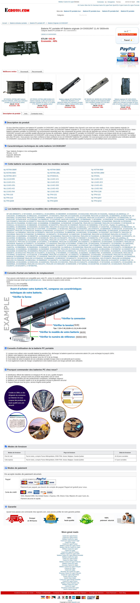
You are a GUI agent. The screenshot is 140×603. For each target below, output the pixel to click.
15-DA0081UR (43, 238)
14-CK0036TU (127, 249)
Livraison (69, 593)
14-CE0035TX (107, 240)
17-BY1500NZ (104, 251)
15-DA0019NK (107, 221)
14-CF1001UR (32, 255)
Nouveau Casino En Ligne (70, 565)
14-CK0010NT (104, 232)
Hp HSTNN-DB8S (53, 170)
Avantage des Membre (96, 593)
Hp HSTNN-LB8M (97, 173)
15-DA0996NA (21, 236)
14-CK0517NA (30, 256)
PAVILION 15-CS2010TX (78, 262)
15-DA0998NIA (21, 249)
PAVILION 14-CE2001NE (122, 221)
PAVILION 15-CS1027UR (59, 227)
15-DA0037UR (105, 264)
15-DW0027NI (92, 238)
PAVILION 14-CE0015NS (78, 229)
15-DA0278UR (20, 218)
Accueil (28, 18)
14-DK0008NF (44, 249)
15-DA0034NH (32, 227)
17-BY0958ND (43, 255)
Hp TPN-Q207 (96, 198)
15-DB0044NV (49, 258)
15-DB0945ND (85, 219)
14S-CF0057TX (115, 232)
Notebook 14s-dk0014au (77, 227)
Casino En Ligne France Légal (70, 541)
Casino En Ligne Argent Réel (70, 575)
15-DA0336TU (73, 221)
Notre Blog (87, 18)
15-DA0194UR (117, 253)
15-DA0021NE (86, 234)
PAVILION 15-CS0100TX (58, 238)
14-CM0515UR (129, 256)
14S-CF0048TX (12, 221)
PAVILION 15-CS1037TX (58, 240)
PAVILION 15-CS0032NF (25, 234)
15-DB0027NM (94, 253)
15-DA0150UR (112, 231)
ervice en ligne (130, 2)
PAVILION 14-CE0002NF (15, 245)
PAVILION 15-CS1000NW (15, 223)
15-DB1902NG (61, 221)
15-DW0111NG (31, 223)
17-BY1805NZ (82, 264)
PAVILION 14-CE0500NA (121, 258)
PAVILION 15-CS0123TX (36, 264)
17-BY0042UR (126, 223)
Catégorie (12, 18)
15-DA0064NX (106, 253)
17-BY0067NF (116, 249)
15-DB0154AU (111, 218)
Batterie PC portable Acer (72, 11)
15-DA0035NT (32, 240)
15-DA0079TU (54, 225)
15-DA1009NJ (92, 232)
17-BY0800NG (53, 242)
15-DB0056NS (114, 216)
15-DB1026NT (105, 236)
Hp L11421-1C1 (53, 179)
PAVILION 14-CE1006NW (86, 231)
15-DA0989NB (43, 223)
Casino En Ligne (70, 542)
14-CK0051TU (116, 262)
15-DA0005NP (32, 238)
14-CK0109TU (70, 218)
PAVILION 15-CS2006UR (90, 236)
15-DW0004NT (42, 260)
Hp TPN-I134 (52, 198)
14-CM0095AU (20, 232)
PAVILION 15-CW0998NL (36, 218)
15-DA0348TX (44, 247)
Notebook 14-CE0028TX (55, 218)
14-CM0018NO (64, 260)
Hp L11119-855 (9, 179)
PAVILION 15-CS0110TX (48, 251)
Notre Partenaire (111, 593)
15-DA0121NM (83, 214)
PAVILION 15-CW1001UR (24, 231)
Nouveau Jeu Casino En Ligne (70, 571)
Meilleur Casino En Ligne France (70, 545)
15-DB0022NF (21, 216)
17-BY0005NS (61, 253)
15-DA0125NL (43, 240)
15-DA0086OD (21, 264)
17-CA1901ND (55, 219)
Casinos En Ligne (70, 568)
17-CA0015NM (70, 231)
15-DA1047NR (55, 247)
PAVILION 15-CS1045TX (36, 253)
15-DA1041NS (84, 221)
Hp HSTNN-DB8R (10, 170)
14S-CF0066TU (95, 245)
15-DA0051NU (44, 262)
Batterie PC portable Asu (91, 11)
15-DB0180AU (84, 256)
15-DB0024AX (115, 227)
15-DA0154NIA (93, 243)
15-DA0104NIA (106, 242)
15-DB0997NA (70, 232)
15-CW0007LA (38, 214)
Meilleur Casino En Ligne (66, 2)
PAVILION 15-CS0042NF (15, 260)
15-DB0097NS (21, 240)
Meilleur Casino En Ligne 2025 (70, 554)
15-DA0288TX (118, 242)
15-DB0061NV (95, 242)
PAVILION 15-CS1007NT (110, 260)
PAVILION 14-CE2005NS (91, 260)
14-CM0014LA (66, 247)
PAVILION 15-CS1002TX (120, 234)
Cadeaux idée (63, 18)
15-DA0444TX (105, 243)
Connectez (100, 2)
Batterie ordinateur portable (18, 23)
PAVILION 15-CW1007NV (122, 255)
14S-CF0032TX (93, 229)
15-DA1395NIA (127, 251)
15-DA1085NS (49, 214)
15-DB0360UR (127, 247)
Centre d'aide (38, 18)
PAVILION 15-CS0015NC (59, 262)
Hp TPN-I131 (52, 195)
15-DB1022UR (116, 229)
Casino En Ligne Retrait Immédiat (70, 579)
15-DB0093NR (20, 227)
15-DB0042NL (21, 238)
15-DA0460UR (106, 256)
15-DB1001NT (60, 258)
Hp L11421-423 (53, 188)
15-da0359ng (73, 240)
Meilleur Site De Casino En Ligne (70, 547)
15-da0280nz (83, 253)
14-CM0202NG (127, 243)
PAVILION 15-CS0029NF (46, 221)
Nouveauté (50, 18)
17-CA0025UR (42, 256)
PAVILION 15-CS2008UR (89, 249)
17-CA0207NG (104, 227)
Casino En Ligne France (70, 536)
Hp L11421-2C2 (53, 182)
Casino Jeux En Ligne (70, 576)
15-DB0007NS (32, 236)
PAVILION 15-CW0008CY (77, 238)
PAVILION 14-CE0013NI (99, 216)
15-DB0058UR (105, 229)
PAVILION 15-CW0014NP (55, 264)
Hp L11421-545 (53, 191)
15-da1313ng (50, 253)
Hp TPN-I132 (96, 195)
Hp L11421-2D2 (53, 185)
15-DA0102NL (128, 229)
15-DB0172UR (82, 243)
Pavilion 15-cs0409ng (118, 238)
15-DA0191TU (11, 242)
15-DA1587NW (93, 264)
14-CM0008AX (95, 221)
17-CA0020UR (51, 243)
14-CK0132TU (59, 231)
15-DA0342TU (51, 234)
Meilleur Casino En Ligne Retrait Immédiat (70, 555)
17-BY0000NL (97, 219)
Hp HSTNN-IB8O (10, 173)
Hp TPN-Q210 (96, 201)
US (69, 600)
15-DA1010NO (72, 245)
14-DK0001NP (66, 223)
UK (71, 600)
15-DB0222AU (32, 216)
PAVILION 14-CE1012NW (57, 256)
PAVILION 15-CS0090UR (69, 225)
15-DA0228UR (108, 219)
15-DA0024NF (76, 260)
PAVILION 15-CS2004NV (111, 223)
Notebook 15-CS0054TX (25, 243)
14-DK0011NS (32, 262)
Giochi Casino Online (70, 589)
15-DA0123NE (43, 227)
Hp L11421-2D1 (9, 185)
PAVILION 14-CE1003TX (96, 218)
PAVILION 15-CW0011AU (67, 251)
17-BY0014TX (82, 251)
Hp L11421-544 (9, 191)
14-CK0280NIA (40, 243)
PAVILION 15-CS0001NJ (34, 258)
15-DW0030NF (93, 251)
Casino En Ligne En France (70, 552)
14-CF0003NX (116, 243)
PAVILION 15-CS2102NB (27, 242)
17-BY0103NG (104, 262)
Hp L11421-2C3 (97, 182)
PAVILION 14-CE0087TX (28, 221)
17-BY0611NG (63, 229)
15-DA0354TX (53, 260)
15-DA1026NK (127, 262)
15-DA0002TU (116, 251)
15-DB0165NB (101, 231)
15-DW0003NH (32, 247)
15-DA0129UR (116, 264)
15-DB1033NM (104, 249)
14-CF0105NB (85, 216)
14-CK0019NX (94, 258)
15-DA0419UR (21, 219)
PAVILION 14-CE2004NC (93, 247)
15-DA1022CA (20, 225)
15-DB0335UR (126, 227)
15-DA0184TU (54, 216)
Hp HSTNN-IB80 (97, 170)
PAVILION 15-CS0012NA (71, 236)
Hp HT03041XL (53, 176)
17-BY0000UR (92, 227)
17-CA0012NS (81, 218)
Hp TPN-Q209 (52, 201)
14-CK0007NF (130, 219)
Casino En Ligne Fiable (70, 560)
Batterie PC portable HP (37, 23)
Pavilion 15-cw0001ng (117, 225)
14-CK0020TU (127, 236)
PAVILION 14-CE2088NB (70, 219)
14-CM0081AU (43, 219)
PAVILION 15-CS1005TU (112, 247)
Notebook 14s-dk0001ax (117, 214)
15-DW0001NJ (40, 234)
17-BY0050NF (116, 236)
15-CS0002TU (73, 255)
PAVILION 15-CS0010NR (92, 223)
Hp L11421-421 (96, 185)
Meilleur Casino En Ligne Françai (70, 566)
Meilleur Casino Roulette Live (70, 583)
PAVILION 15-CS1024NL (99, 214)
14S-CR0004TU (83, 242)
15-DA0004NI (43, 225)
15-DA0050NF (55, 249)
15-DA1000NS (21, 262)
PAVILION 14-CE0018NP (68, 242)
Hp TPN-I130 (8, 195)
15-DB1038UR (93, 262)
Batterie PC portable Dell (110, 11)
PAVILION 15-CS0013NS (70, 249)
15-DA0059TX (43, 216)
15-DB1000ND (49, 245)
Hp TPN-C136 (96, 191)
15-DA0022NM (78, 247)
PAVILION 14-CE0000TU (36, 232)
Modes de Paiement (80, 593)
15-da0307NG (21, 255)
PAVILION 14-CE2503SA (55, 232)
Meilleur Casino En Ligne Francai (70, 562)
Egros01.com (76, 602)
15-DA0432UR (124, 231)
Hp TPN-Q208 (9, 201)
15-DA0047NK (77, 223)
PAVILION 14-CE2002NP (101, 234)
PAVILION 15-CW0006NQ (88, 225)
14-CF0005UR (118, 256)
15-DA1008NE (119, 219)
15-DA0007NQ (21, 251)
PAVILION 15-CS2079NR (36, 229)
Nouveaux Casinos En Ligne (70, 588)
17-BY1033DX (27, 214)
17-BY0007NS (31, 266)
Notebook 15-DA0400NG (15, 256)
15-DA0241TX (71, 258)
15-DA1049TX (20, 266)
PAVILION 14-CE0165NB (111, 245)
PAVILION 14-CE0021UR (58, 255)
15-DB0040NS (32, 225)
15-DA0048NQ (55, 236)
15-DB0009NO (72, 256)
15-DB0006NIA (54, 223)
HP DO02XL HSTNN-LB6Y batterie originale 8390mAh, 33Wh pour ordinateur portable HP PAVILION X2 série (14, 100)
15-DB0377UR (125, 260)
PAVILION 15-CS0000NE (34, 245)
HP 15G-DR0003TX (13, 214)
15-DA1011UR (82, 258)
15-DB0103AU (30, 260)
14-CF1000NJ (42, 242)
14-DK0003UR (44, 236)
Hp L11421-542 (96, 188)
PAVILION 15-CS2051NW (69, 216)
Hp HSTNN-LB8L (53, 173)
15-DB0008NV (33, 249)
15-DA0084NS (32, 251)
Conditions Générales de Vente (23, 593)
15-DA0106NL (96, 255)
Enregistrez (111, 2)
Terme (118, 2)
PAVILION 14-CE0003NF (15, 258)
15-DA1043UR (62, 234)
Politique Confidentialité (43, 593)
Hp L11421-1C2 (97, 179)
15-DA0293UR (107, 255)
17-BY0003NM (84, 240)
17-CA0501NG (95, 240)
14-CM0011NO (74, 234)
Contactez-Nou (58, 593)
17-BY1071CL (104, 225)
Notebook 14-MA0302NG (44, 231)
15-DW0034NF (70, 264)
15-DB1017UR (126, 216)
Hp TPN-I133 (8, 198)
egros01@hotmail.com (33, 280)
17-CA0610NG (72, 253)
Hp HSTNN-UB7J (10, 176)
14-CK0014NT (83, 245)
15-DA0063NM (129, 240)
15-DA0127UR (20, 253)
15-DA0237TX (61, 245)
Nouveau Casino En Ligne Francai (70, 573)
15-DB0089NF (61, 214)
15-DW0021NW (122, 218)
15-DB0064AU (85, 255)
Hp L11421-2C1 (9, 182)
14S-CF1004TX (105, 258)
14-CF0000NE (32, 219)
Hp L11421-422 (9, 188)
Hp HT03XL (95, 176)
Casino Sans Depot (70, 578)
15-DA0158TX (95, 256)
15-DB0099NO (20, 247)
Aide (138, 2)
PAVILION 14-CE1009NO (67, 243)
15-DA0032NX (72, 214)
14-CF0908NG (51, 229)
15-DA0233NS (81, 232)
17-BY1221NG (104, 238)
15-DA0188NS (21, 229)
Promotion (76, 18)
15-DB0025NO (118, 240)
